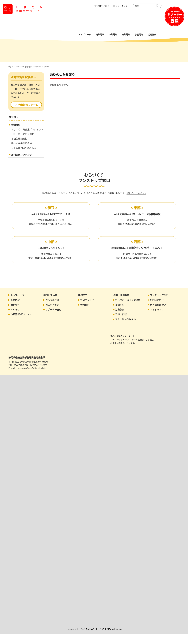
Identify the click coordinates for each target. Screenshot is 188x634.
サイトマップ (122, 5)
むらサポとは (52, 300)
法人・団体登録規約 (125, 319)
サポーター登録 (53, 309)
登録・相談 (121, 314)
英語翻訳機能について (22, 314)
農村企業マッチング (21, 154)
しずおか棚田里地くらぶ (23, 147)
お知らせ (15, 309)
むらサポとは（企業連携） (129, 300)
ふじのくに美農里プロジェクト (27, 129)
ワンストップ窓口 (159, 295)
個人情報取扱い (158, 304)
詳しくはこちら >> (136, 193)
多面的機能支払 (19, 138)
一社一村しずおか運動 (22, 134)
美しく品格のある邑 (21, 143)
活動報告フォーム (26, 105)
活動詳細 (15, 125)
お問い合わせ (103, 5)
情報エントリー (88, 300)
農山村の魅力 (52, 304)
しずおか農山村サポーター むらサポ (92, 629)
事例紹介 (119, 304)
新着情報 (15, 300)
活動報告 (28, 66)
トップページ (17, 66)
